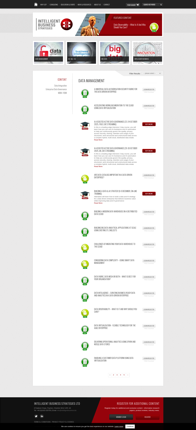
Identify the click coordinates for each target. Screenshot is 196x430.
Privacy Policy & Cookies (63, 421)
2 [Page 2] (113, 375)
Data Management (41, 58)
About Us (97, 4)
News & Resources (84, 4)
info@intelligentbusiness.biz (66, 410)
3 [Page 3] (116, 375)
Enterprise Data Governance (56, 89)
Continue (130, 426)
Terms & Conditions (42, 421)
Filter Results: (135, 74)
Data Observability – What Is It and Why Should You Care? (130, 26)
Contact (107, 4)
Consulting (54, 4)
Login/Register (149, 89)
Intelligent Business (141, 58)
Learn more (119, 426)
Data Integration (60, 85)
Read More (98, 140)
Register (148, 417)
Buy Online (149, 124)
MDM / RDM (62, 92)
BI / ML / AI (72, 58)
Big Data (104, 58)
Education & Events (68, 4)
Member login (121, 417)
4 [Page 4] (120, 375)
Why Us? (43, 4)
